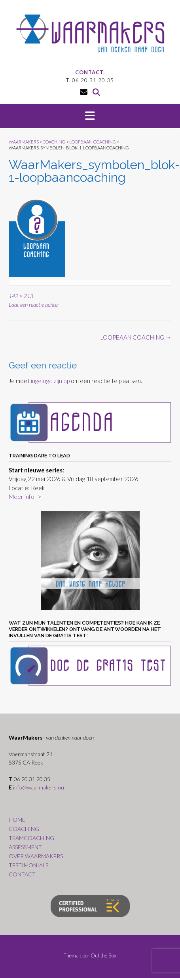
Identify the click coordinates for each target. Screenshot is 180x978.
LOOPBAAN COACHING (135, 337)
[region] (90, 560)
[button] (90, 116)
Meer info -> (25, 496)
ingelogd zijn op (50, 380)
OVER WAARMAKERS (36, 856)
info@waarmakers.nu (38, 787)
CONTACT (22, 874)
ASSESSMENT (25, 847)
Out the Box (103, 955)
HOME (17, 819)
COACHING (24, 828)
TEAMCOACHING (31, 838)
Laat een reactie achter (34, 304)
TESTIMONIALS (28, 865)
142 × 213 (21, 296)
